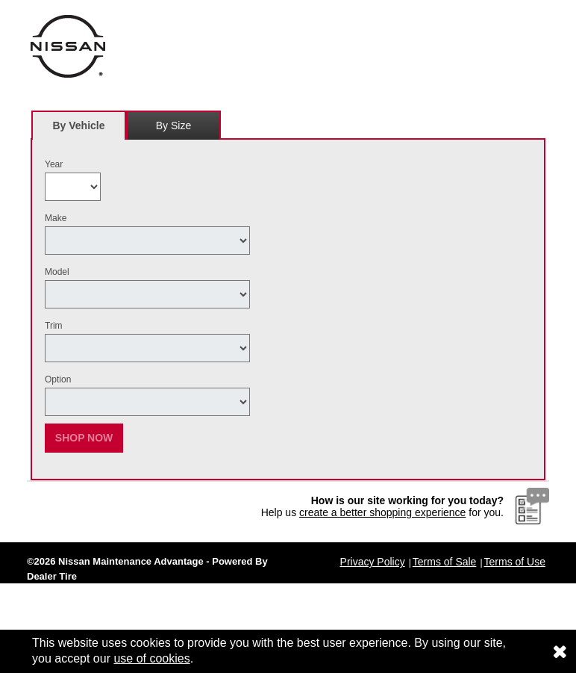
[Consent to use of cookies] (559, 651)
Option (58, 379)
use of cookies (151, 658)
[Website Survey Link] (532, 505)
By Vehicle (79, 130)
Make (55, 218)
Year (54, 164)
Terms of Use (514, 562)
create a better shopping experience (382, 512)
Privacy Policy (372, 562)
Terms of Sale (445, 562)
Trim (54, 325)
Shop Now (84, 438)
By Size (173, 125)
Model (57, 272)
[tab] (78, 125)
